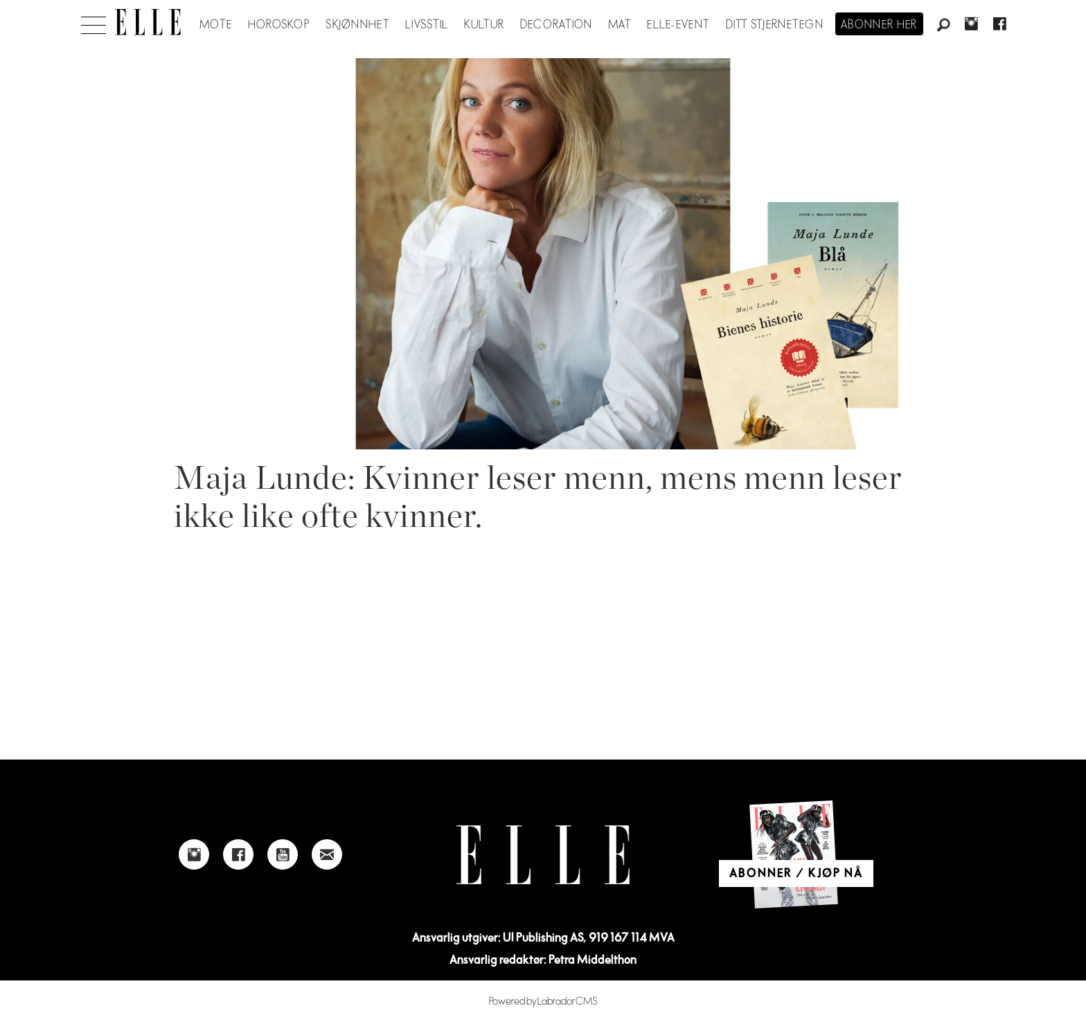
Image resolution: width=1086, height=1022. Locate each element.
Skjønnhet (358, 25)
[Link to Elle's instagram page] (194, 854)
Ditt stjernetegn (775, 25)
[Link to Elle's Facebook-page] (238, 854)
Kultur (484, 25)
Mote (215, 25)
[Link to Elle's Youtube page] (282, 854)
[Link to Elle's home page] (543, 854)
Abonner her (879, 25)
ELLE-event (678, 25)
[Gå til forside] (148, 22)
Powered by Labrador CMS (543, 1001)
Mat (620, 25)
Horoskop (279, 25)
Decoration (556, 25)
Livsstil (426, 25)
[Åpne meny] (93, 21)
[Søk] (943, 25)
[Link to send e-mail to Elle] (327, 854)
